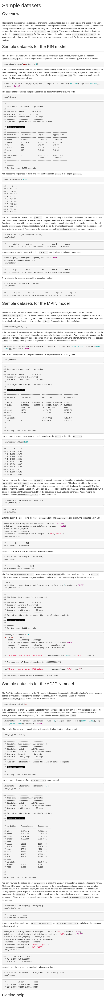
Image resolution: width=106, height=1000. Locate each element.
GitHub (82, 997)
